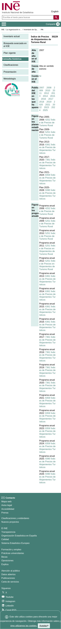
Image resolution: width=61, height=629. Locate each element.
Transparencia (8, 532)
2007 (41, 87)
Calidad (5, 539)
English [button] (55, 11)
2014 (45, 96)
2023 (46, 107)
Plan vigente (10, 53)
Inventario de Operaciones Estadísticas (39, 30)
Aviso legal (6, 505)
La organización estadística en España (21, 30)
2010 (47, 90)
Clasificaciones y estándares (15, 518)
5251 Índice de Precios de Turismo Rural (47, 135)
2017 (50, 99)
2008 (48, 87)
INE (2, 30)
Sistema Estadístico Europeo (15, 543)
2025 (45, 110)
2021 (47, 104)
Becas (4, 557)
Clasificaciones (11, 65)
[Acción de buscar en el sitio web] (56, 17)
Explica (4, 564)
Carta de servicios (10, 582)
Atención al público (10, 571)
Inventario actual (12, 36)
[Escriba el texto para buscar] (28, 17)
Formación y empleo (11, 549)
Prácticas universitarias (12, 553)
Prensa (4, 513)
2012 (46, 93)
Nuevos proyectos (10, 522)
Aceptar (43, 625)
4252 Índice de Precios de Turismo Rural (47, 123)
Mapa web (6, 501)
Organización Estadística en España (19, 536)
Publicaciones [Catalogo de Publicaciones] (8, 578)
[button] (52, 24)
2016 (43, 99)
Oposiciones (7, 560)
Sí (40, 76)
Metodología (10, 79)
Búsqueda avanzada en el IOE (15, 44)
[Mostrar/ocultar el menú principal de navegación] (3, 24)
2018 (41, 102)
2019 (48, 102)
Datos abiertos (8, 574)
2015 (52, 96)
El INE (4, 528)
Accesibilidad (7, 509)
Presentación (10, 72)
